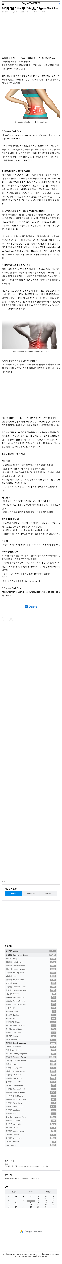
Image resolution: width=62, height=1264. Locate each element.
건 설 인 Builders (31, 1011)
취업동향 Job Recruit (31, 1075)
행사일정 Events (31, 1036)
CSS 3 (56, 1254)
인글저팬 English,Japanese (31, 1025)
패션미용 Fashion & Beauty (31, 1099)
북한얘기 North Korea (31, 1138)
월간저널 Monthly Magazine (31, 1054)
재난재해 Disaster (31, 994)
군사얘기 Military (31, 1128)
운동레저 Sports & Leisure (31, 1092)
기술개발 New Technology (31, 997)
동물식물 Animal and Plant (31, 1117)
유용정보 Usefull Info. (31, 1029)
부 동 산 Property (31, 1064)
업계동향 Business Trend (31, 980)
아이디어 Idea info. (31, 1110)
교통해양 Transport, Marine (31, 987)
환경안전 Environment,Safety (31, 990)
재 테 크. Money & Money (31, 1071)
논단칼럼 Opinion (31, 1015)
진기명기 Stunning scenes (31, 1131)
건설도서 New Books (31, 1033)
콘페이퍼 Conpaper (31, 951)
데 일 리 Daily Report (31, 1047)
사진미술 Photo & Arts (31, 1103)
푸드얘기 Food (31, 1113)
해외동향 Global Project (31, 962)
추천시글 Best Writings (31, 1106)
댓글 (3, 881)
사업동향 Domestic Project (31, 966)
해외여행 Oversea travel (31, 1085)
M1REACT (11, 1254)
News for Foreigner (31, 1040)
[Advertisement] (31, 394)
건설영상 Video (31, 1018)
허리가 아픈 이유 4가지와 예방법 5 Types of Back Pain (30, 8)
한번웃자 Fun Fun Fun (31, 1121)
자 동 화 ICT (31, 1008)
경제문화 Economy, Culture (31, 1057)
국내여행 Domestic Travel (31, 1089)
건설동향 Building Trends (31, 973)
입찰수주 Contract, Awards (31, 969)
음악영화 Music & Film (31, 1082)
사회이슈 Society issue (31, 1068)
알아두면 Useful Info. (31, 1124)
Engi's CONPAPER (31, 3)
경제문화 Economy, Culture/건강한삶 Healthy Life (17, 12)
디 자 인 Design (31, 983)
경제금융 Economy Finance (31, 1061)
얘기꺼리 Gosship (31, 1135)
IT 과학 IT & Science (31, 1022)
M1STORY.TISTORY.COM (32, 1254)
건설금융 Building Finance (31, 1001)
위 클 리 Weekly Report (31, 1050)
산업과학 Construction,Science (31, 955)
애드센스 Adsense (31, 1142)
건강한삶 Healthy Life (31, 1078)
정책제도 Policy (31, 959)
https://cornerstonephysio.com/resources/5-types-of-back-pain (31, 135)
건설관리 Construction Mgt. (31, 1004)
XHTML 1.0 (47, 1254)
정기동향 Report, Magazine (31, 1043)
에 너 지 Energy (31, 976)
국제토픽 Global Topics (31, 1096)
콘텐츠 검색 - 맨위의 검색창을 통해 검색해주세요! (22, 1178)
